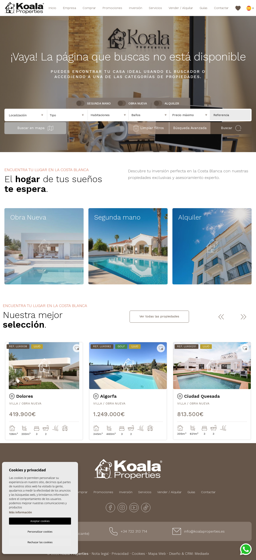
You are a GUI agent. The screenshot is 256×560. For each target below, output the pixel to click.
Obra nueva (137, 103)
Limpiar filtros (148, 128)
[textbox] (68, 115)
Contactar (221, 8)
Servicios (155, 8)
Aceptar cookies (40, 520)
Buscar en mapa (35, 128)
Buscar (231, 128)
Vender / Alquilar (181, 8)
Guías (203, 8)
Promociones (112, 8)
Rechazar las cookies (39, 542)
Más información (20, 512)
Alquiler (172, 103)
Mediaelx (202, 553)
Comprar (89, 8)
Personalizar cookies (40, 531)
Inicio (52, 8)
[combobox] (67, 115)
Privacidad (120, 553)
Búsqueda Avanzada (190, 128)
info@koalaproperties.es (204, 531)
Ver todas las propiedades (159, 316)
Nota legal (100, 553)
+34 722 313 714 (134, 531)
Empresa (69, 8)
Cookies (138, 553)
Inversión (135, 8)
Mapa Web (157, 553)
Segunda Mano (99, 103)
